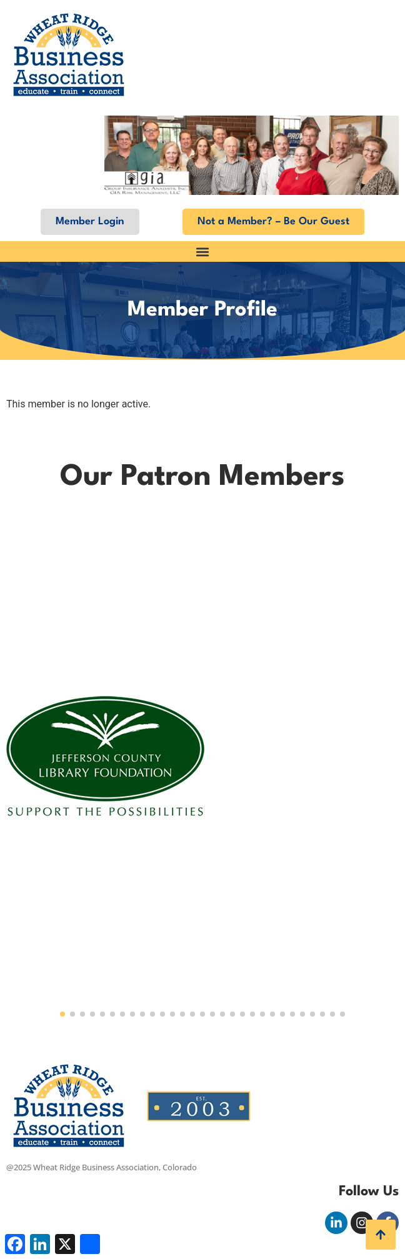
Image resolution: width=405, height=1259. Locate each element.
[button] (202, 251)
